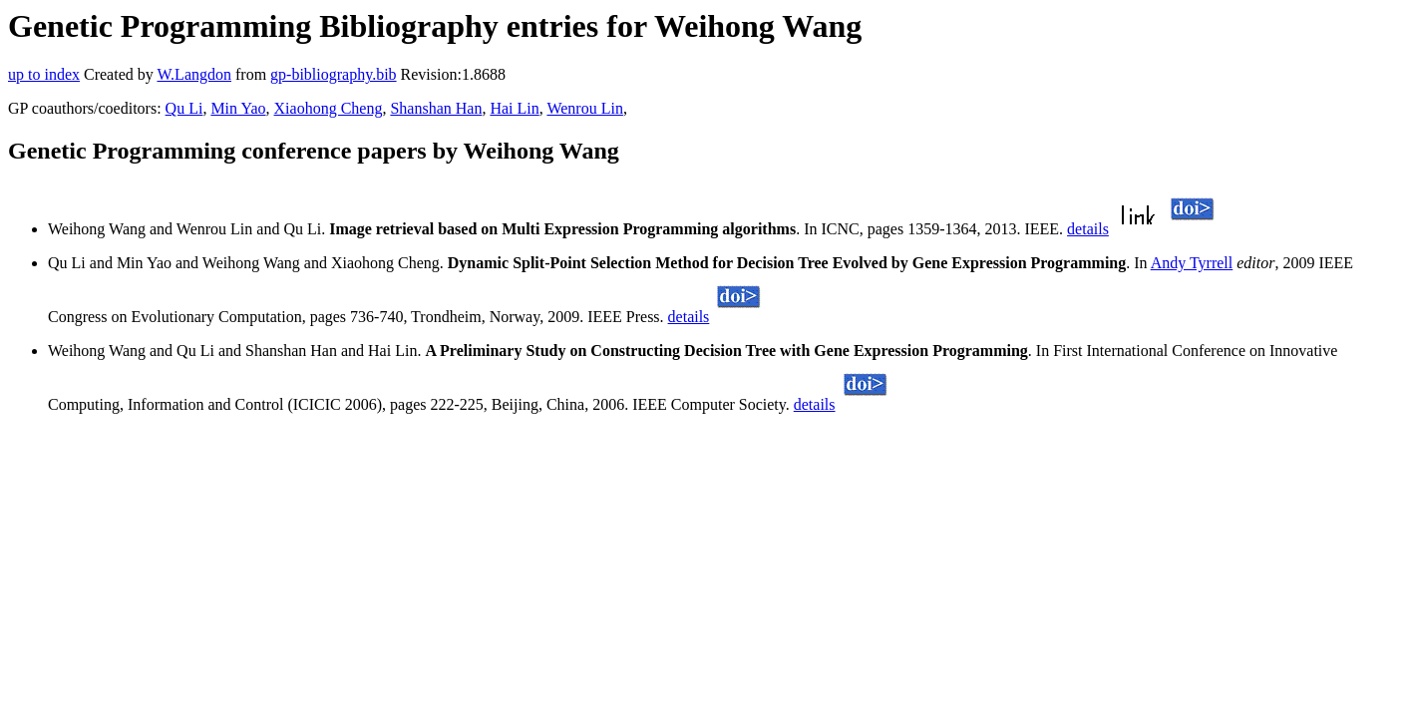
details (1088, 228)
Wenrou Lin (584, 108)
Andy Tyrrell (1192, 262)
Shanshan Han (436, 108)
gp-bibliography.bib (333, 74)
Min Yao (237, 108)
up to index (44, 74)
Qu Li (184, 108)
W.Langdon (194, 74)
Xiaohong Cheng (328, 108)
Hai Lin (514, 108)
